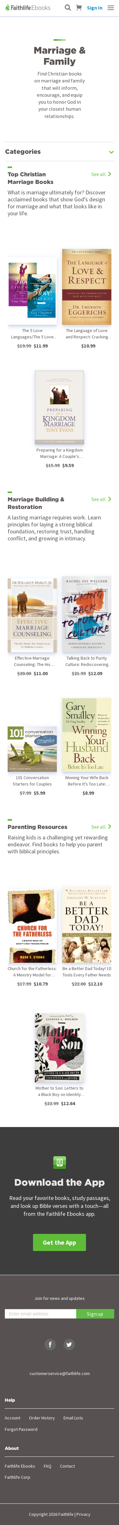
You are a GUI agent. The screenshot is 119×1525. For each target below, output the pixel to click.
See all (101, 174)
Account (12, 1418)
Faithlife (66, 1514)
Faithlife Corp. (18, 1477)
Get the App (59, 1242)
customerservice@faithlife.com (60, 1373)
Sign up (95, 1314)
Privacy (83, 1514)
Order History (42, 1418)
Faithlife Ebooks (20, 1466)
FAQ (47, 1466)
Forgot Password (21, 1429)
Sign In (94, 7)
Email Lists (73, 1418)
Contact (67, 1466)
